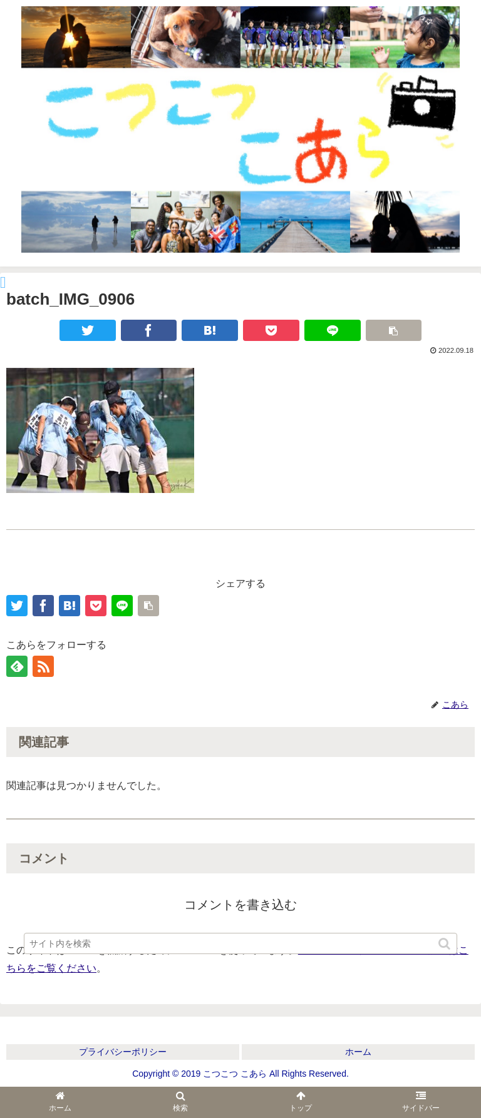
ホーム (358, 1052)
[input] (240, 943)
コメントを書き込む (240, 905)
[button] (445, 944)
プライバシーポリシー (123, 1052)
